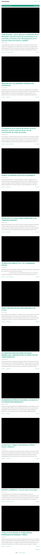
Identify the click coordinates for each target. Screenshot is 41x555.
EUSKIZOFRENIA (5, 1)
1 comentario (8, 97)
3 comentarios (8, 458)
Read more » (37, 52)
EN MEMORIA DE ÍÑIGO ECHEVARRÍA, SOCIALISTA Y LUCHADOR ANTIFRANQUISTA (20, 401)
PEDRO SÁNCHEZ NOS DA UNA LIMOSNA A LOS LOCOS (18, 309)
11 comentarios (8, 321)
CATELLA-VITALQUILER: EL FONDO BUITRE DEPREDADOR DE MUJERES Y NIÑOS (17, 534)
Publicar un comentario (9, 52)
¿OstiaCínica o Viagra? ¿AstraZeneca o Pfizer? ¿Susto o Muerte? (18, 446)
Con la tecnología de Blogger (20, 552)
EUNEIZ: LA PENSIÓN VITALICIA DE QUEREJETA (18, 175)
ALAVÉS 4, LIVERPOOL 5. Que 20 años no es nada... (20, 490)
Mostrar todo (36, 5)
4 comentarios (8, 368)
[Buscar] (35, 1)
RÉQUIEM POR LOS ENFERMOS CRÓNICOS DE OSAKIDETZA (18, 84)
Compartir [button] (3, 52)
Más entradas (37, 549)
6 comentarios (8, 546)
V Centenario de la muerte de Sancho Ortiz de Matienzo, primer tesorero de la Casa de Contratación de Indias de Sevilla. (19, 130)
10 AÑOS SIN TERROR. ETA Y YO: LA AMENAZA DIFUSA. (18, 264)
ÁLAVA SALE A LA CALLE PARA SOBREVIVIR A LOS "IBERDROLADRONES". (19, 219)
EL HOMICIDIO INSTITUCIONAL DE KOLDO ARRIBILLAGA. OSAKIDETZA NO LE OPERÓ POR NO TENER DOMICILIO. (20, 355)
